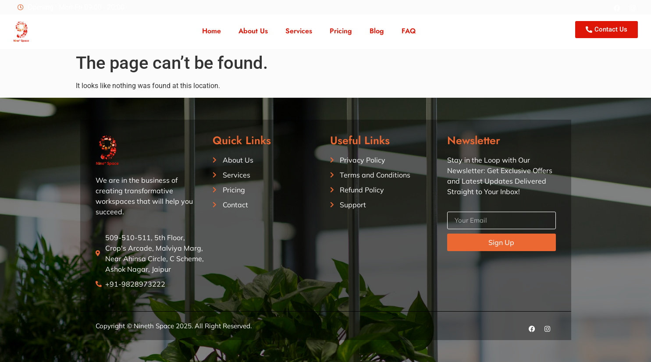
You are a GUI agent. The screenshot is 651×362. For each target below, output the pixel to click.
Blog (377, 31)
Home (211, 31)
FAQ (409, 31)
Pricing (341, 31)
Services (298, 31)
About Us (253, 31)
